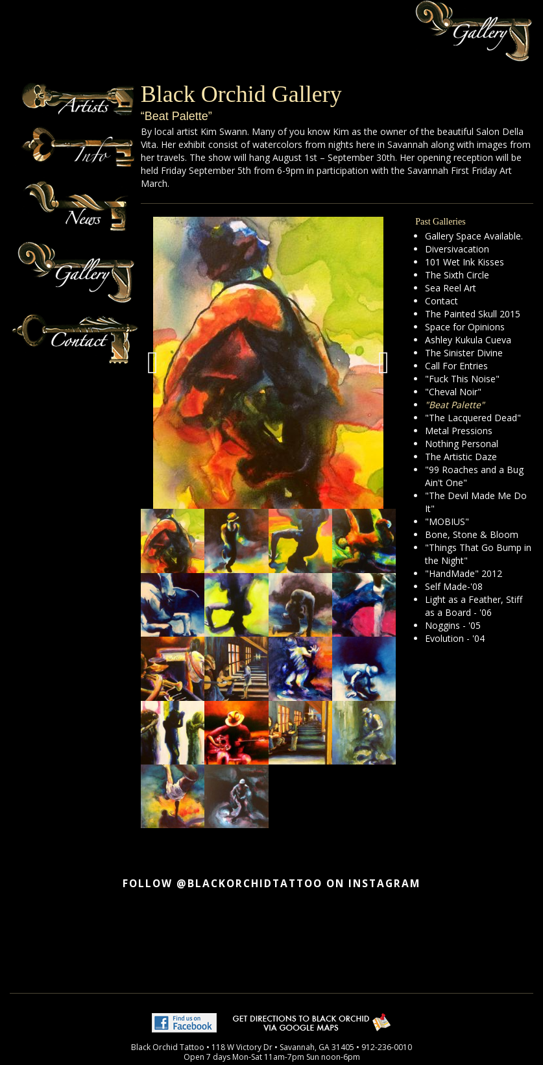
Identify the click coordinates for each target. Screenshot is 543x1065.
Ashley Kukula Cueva (468, 340)
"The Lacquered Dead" (473, 417)
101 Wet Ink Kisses (464, 262)
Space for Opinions (465, 327)
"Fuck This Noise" (462, 379)
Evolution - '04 (455, 638)
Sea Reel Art (450, 288)
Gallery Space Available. (474, 236)
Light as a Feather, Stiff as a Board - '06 (473, 605)
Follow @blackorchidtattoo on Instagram (271, 883)
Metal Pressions (458, 430)
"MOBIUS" (447, 521)
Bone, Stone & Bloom (471, 534)
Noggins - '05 (453, 625)
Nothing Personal (461, 443)
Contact (441, 301)
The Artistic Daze (461, 456)
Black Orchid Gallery (241, 94)
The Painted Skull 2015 (472, 314)
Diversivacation (457, 249)
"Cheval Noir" (453, 392)
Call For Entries (456, 366)
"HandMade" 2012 (463, 573)
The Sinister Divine (464, 353)
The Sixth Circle (457, 275)
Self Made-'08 (454, 586)
